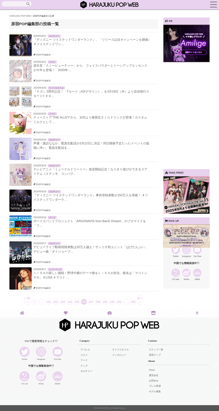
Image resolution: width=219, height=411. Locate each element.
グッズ (52, 217)
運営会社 (153, 375)
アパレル (85, 349)
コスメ (52, 62)
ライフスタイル (56, 88)
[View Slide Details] (186, 61)
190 (112, 301)
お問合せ (153, 380)
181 (49, 301)
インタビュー (119, 355)
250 (133, 301)
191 (119, 301)
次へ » (140, 300)
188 (98, 301)
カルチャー (54, 36)
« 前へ (27, 300)
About (152, 370)
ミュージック (55, 269)
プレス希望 (155, 386)
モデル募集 (155, 391)
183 (63, 301)
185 (77, 301)
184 (70, 301)
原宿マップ (155, 355)
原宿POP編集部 (42, 55)
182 (56, 301)
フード (52, 114)
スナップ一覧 (156, 349)
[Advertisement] (186, 117)
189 (105, 301)
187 (91, 301)
